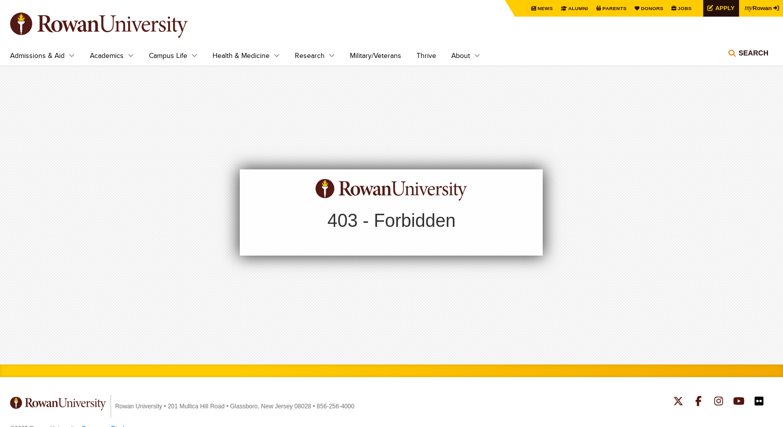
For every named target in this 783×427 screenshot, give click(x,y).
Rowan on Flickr (759, 402)
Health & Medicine (241, 55)
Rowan (757, 8)
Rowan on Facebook (698, 402)
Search (753, 53)
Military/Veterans (375, 55)
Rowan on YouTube (739, 402)
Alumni (576, 8)
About (460, 55)
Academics (107, 55)
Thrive (426, 55)
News (543, 8)
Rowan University (113, 25)
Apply (723, 8)
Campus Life (168, 55)
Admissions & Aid (37, 55)
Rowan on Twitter (678, 402)
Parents (612, 8)
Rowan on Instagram (718, 402)
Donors (650, 8)
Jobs (683, 8)
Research (310, 55)
